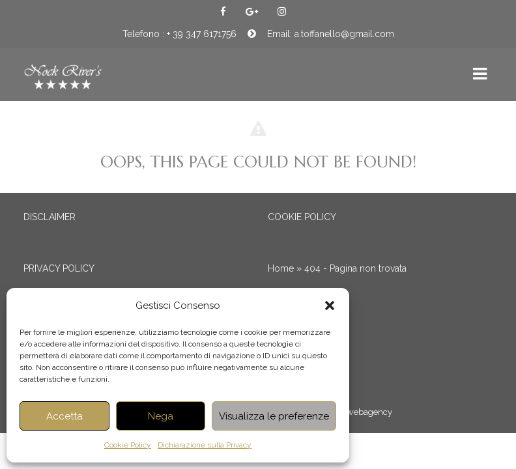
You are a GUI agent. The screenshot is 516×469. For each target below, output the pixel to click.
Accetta (64, 416)
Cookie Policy (127, 444)
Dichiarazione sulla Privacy (204, 444)
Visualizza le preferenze (274, 416)
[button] (329, 305)
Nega (160, 416)
